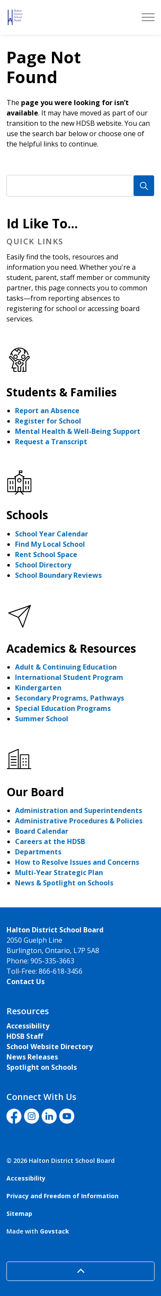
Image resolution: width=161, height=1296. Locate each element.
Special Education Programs (63, 708)
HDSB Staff (24, 1036)
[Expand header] (148, 17)
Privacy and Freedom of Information (62, 1196)
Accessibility (27, 1026)
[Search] (144, 185)
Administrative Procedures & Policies (79, 821)
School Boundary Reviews (58, 575)
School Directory (43, 565)
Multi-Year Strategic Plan (59, 872)
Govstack (54, 1231)
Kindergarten (38, 687)
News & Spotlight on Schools (64, 883)
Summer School (41, 718)
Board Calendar (41, 831)
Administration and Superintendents (78, 810)
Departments (38, 852)
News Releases (32, 1057)
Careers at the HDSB (50, 841)
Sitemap (19, 1213)
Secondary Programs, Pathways (69, 698)
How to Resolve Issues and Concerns (77, 862)
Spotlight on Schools (41, 1067)
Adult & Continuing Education (66, 667)
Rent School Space (46, 554)
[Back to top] (80, 1271)
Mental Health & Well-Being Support (77, 431)
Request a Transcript (51, 441)
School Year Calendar (51, 534)
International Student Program (69, 677)
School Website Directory (49, 1046)
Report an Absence (47, 410)
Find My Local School (50, 544)
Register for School (48, 421)
